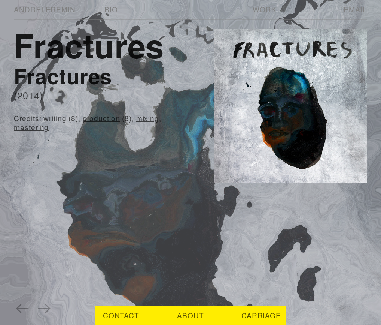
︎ (44, 307)
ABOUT (190, 315)
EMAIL (355, 9)
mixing (147, 118)
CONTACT (121, 315)
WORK (265, 9)
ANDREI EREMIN (44, 9)
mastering (31, 127)
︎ (22, 307)
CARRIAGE (261, 315)
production (101, 118)
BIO (111, 9)
